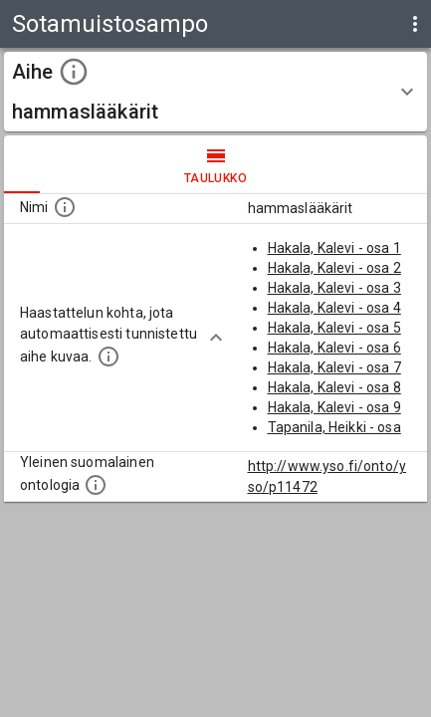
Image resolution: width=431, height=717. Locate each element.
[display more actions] (415, 24)
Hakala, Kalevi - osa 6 (334, 348)
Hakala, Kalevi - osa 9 (334, 407)
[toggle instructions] (74, 72)
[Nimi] (65, 207)
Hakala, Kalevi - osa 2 (334, 268)
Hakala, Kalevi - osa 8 (334, 387)
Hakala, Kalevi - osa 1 (334, 248)
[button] (215, 91)
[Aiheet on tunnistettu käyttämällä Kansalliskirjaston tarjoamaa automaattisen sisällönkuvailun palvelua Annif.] (108, 356)
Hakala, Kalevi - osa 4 (334, 308)
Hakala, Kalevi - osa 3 (334, 288)
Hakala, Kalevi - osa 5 (334, 328)
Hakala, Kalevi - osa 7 (334, 367)
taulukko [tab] (215, 164)
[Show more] (216, 338)
